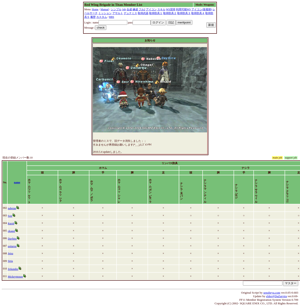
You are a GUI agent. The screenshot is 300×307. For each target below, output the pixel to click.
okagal (11, 231)
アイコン (151, 9)
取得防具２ (170, 13)
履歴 (93, 17)
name (18, 182)
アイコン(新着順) (201, 9)
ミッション (105, 13)
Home (95, 9)
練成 (135, 9)
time (292, 182)
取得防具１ (155, 13)
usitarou (12, 246)
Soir (10, 215)
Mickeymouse (15, 276)
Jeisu (10, 253)
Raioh (11, 223)
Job (124, 9)
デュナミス (130, 13)
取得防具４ (198, 13)
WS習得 (170, 9)
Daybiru (12, 238)
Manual (105, 9)
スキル (161, 9)
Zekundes (13, 269)
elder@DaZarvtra (276, 296)
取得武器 (143, 13)
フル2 (142, 9)
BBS (111, 17)
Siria (10, 261)
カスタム (101, 17)
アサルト (117, 13)
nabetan (12, 208)
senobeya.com (271, 292)
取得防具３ (184, 13)
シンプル (116, 9)
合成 (129, 9)
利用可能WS (183, 9)
